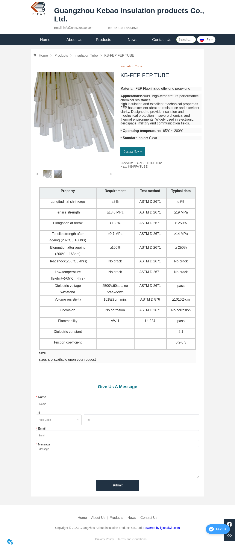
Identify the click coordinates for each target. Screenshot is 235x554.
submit (117, 485)
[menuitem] (74, 39)
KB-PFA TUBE (138, 166)
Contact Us (148, 517)
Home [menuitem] (45, 40)
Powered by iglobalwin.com (161, 528)
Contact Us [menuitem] (161, 40)
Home (43, 55)
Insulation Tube (86, 55)
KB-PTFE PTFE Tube (148, 163)
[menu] (103, 39)
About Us (98, 517)
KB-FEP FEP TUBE (118, 55)
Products (61, 55)
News (131, 517)
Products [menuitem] (103, 40)
